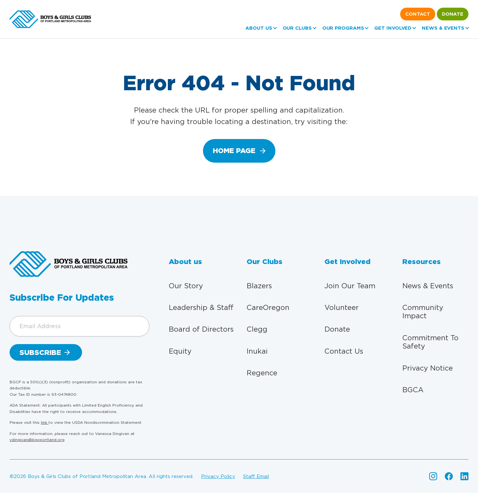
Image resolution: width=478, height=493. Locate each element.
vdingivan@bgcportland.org (37, 439)
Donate (452, 14)
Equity (180, 351)
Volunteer (342, 307)
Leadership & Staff (201, 307)
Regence (262, 373)
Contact (417, 14)
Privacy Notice (427, 368)
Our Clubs (297, 28)
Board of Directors (201, 329)
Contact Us (344, 351)
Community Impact (422, 311)
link (45, 422)
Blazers (259, 286)
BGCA (412, 390)
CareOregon (268, 307)
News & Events (443, 28)
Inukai (257, 351)
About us (258, 28)
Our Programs (343, 28)
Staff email (256, 476)
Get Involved (392, 28)
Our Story (186, 286)
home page (234, 150)
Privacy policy (218, 476)
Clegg (257, 329)
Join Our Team (350, 286)
